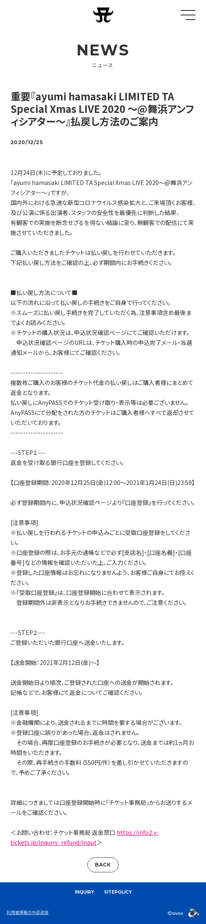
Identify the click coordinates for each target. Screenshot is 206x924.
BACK (103, 865)
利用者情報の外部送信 (27, 912)
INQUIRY (84, 892)
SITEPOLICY (118, 892)
